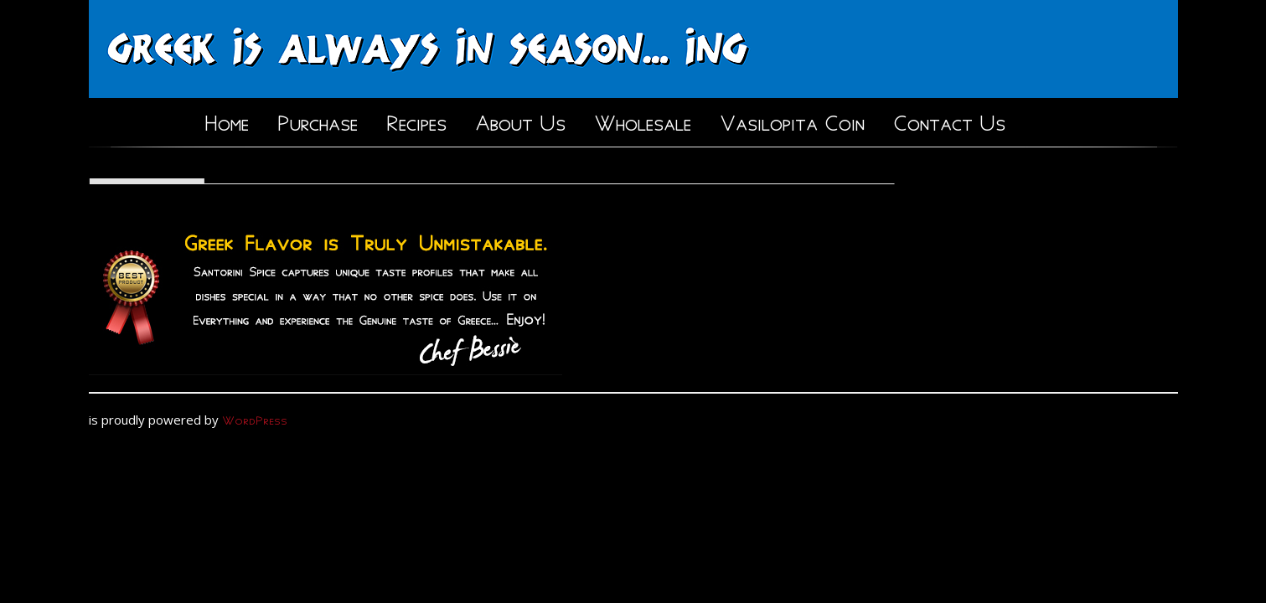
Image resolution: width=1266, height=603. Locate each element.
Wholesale (642, 119)
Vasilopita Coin (792, 119)
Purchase (317, 119)
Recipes (416, 119)
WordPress (254, 418)
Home (226, 119)
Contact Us (949, 119)
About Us (520, 119)
